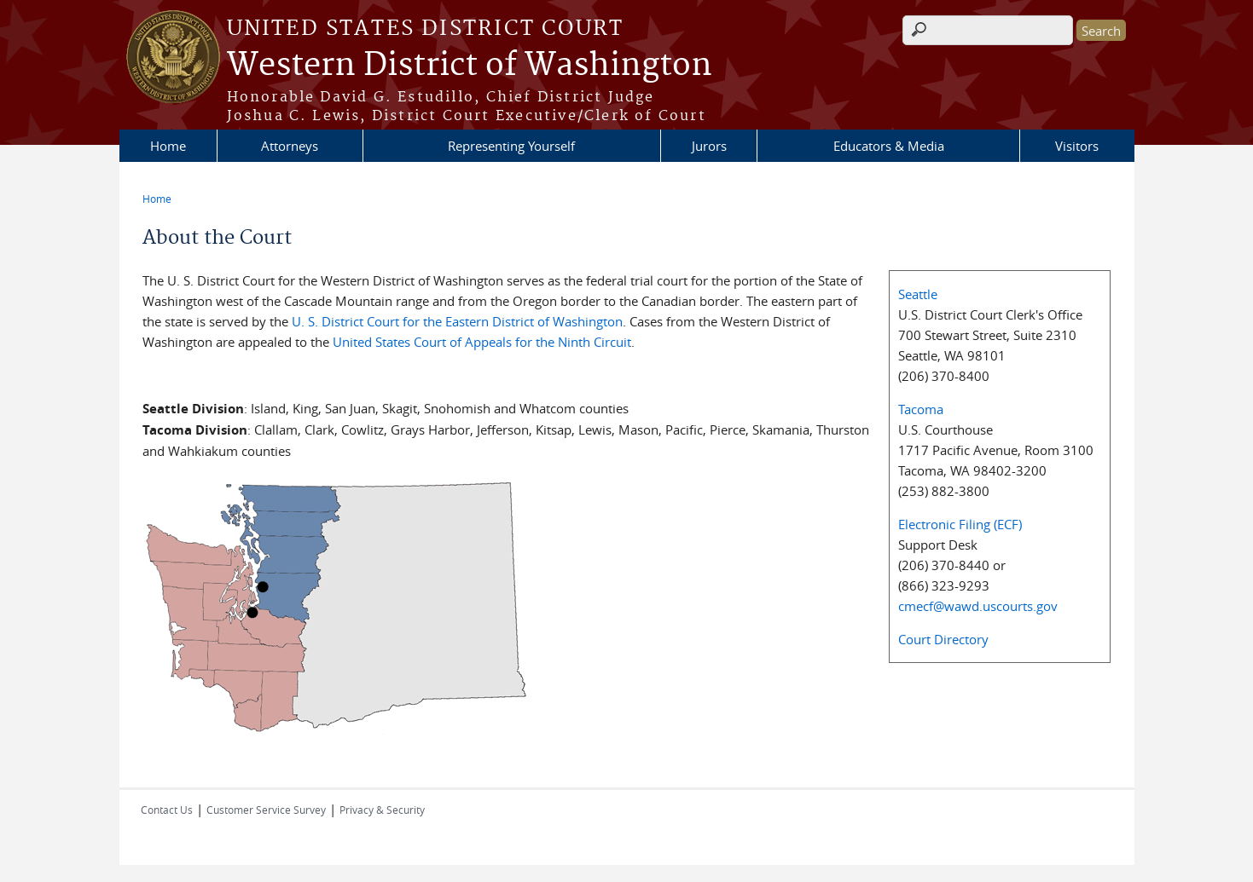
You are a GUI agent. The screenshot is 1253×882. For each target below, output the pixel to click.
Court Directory (943, 639)
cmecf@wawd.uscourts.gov (978, 605)
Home (168, 145)
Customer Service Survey (266, 809)
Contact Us (167, 809)
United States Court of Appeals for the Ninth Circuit (482, 341)
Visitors (1077, 145)
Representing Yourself (511, 145)
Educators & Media (888, 145)
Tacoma (920, 409)
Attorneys (289, 145)
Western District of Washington (469, 65)
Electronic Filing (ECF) (960, 524)
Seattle (917, 294)
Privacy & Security (382, 809)
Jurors (709, 145)
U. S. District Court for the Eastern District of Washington (457, 321)
